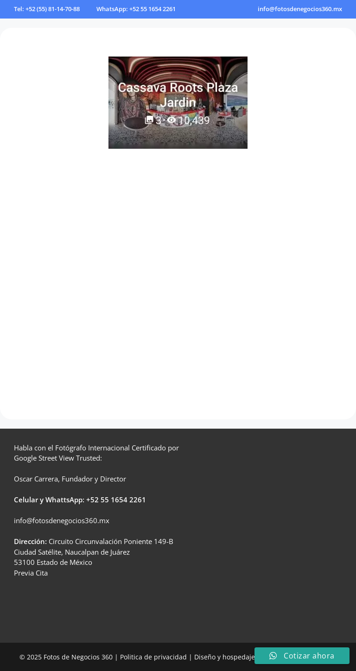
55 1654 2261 (123, 499)
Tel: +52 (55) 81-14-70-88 (47, 9)
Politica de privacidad (153, 656)
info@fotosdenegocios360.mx (300, 9)
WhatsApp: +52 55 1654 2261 (136, 9)
